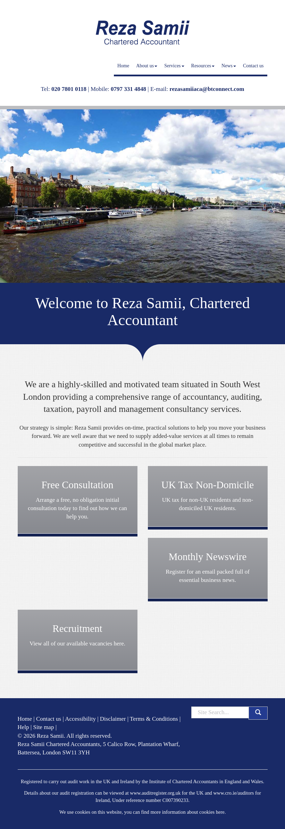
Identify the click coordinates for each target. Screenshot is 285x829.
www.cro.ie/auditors (233, 793)
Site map (43, 727)
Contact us (253, 65)
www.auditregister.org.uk (155, 793)
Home (123, 65)
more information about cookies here (187, 812)
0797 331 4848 (128, 89)
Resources (203, 65)
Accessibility (80, 719)
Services (174, 65)
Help (23, 727)
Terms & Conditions (154, 719)
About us (146, 65)
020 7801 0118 (68, 89)
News (228, 65)
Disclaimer (113, 719)
